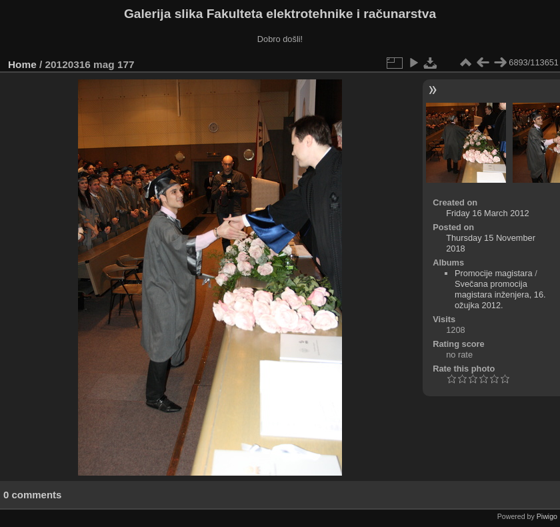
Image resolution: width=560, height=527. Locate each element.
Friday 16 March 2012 (487, 213)
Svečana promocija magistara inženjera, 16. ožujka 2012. (500, 294)
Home (22, 64)
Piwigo (547, 516)
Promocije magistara (494, 273)
